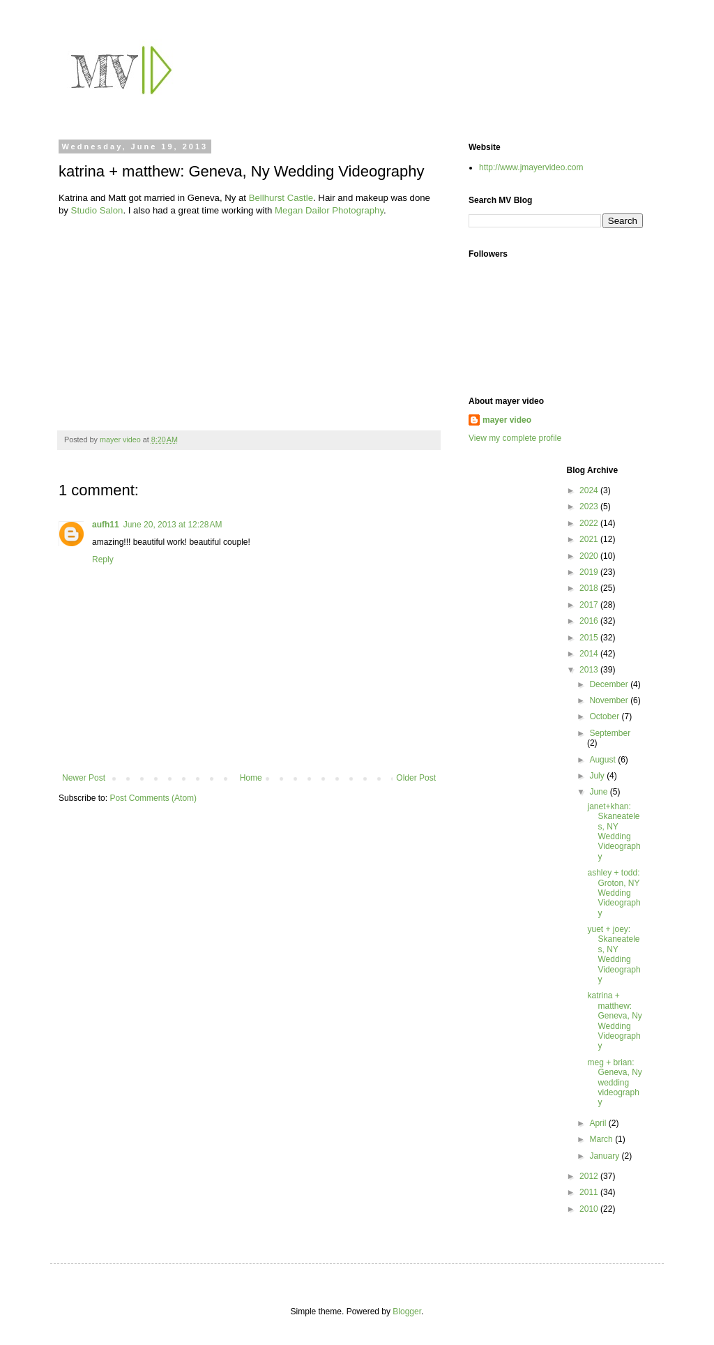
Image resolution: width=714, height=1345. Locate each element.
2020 (589, 556)
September (609, 733)
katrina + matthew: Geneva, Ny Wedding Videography (614, 1021)
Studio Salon (97, 210)
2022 (589, 523)
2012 (589, 1176)
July (598, 776)
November (609, 700)
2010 (589, 1209)
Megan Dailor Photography (329, 210)
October (605, 716)
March (602, 1139)
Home (251, 778)
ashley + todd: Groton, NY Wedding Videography (613, 893)
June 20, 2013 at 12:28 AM (172, 524)
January (605, 1156)
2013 (589, 670)
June (599, 792)
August (603, 760)
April (598, 1123)
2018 (589, 588)
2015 (589, 638)
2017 (589, 605)
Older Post (416, 778)
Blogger (407, 1311)
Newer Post (83, 778)
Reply (103, 559)
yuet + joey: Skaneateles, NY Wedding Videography (613, 954)
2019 (589, 572)
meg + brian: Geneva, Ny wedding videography (614, 1083)
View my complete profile (515, 438)
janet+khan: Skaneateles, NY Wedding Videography (613, 832)
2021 (589, 539)
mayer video (507, 420)
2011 (589, 1192)
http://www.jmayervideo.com (531, 167)
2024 (589, 490)
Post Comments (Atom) (153, 798)
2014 (589, 654)
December (609, 684)
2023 (589, 506)
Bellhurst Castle (281, 198)
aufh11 (105, 524)
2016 (589, 621)
